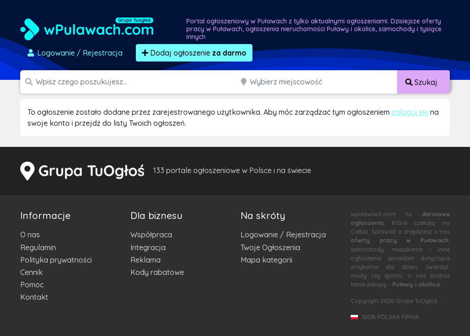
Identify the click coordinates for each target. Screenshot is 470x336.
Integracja (148, 247)
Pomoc (32, 284)
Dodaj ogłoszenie (194, 52)
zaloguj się (410, 112)
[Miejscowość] (323, 82)
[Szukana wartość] (136, 82)
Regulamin (38, 247)
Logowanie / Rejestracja (283, 234)
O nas (30, 234)
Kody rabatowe (157, 272)
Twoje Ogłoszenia (270, 247)
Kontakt (34, 297)
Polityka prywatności (56, 259)
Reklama (145, 259)
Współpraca (151, 234)
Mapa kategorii (266, 259)
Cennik (31, 272)
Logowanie (74, 52)
